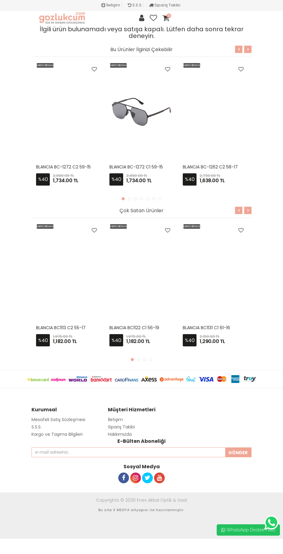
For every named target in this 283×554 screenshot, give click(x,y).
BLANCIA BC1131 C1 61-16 (206, 328)
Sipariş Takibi (164, 5)
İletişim (110, 5)
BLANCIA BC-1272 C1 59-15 (136, 167)
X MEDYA (121, 509)
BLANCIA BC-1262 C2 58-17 (210, 167)
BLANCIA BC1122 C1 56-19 (134, 328)
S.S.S (135, 5)
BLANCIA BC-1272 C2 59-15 (63, 167)
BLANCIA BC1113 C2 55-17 (61, 328)
